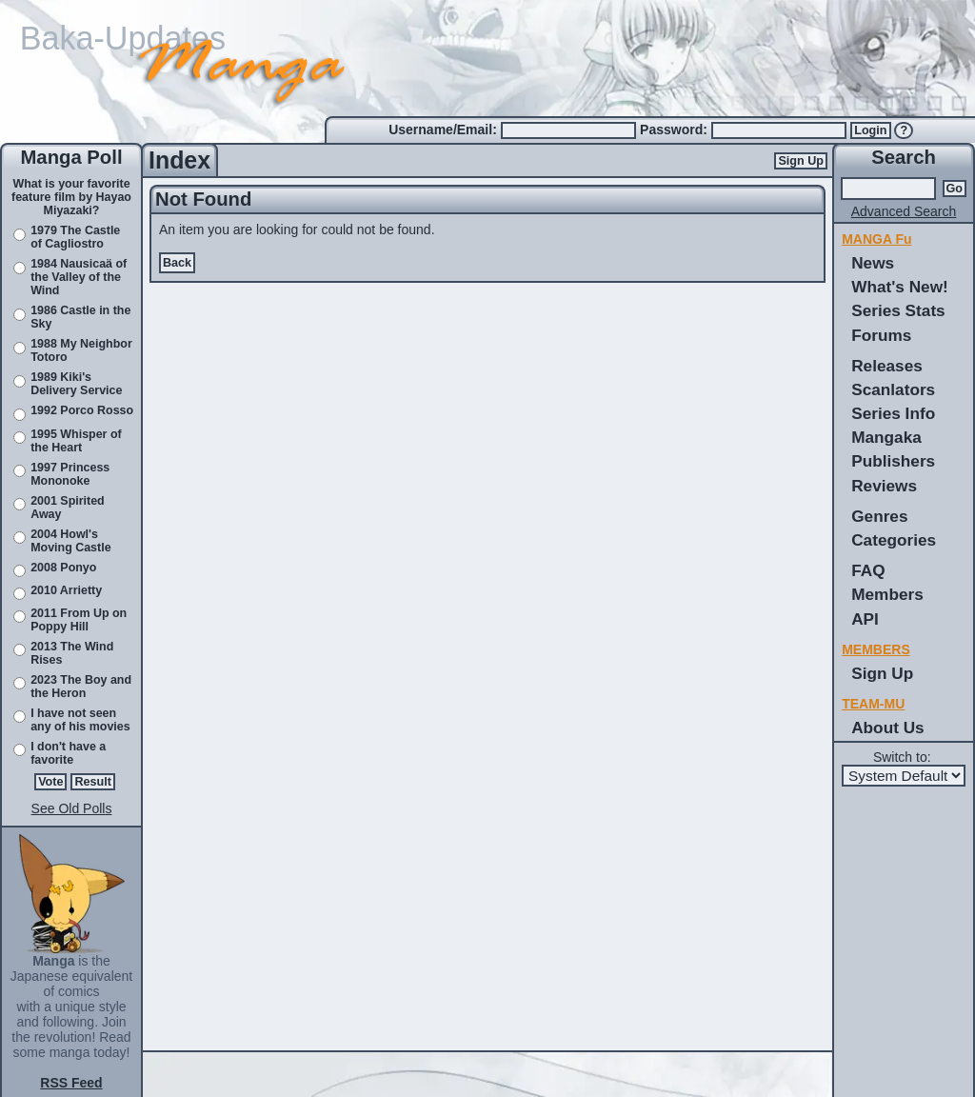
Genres (879, 516)
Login (870, 130)
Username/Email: (444, 129)
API (865, 618)
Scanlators (893, 389)
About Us (887, 727)
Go (955, 188)
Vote (50, 781)
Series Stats (898, 310)
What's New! (899, 286)
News (872, 262)
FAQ (868, 570)
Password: (675, 129)
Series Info (893, 413)
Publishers (893, 460)
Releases (887, 365)
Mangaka (886, 437)
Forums (881, 335)
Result (92, 781)
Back (177, 262)
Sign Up (801, 161)
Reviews (884, 485)
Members (887, 594)
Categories (893, 539)
